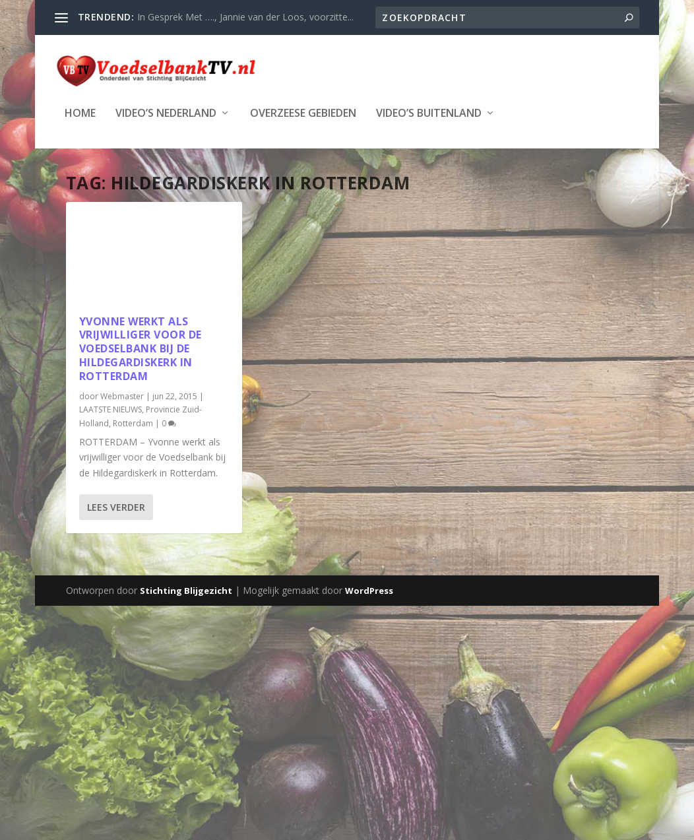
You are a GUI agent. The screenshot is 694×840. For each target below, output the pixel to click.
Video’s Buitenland (429, 112)
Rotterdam (133, 422)
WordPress (369, 589)
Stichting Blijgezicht (186, 589)
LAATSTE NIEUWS (110, 408)
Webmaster (122, 394)
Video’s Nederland (165, 112)
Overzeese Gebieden (303, 112)
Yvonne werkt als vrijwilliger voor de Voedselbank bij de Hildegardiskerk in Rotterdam (140, 347)
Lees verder (116, 506)
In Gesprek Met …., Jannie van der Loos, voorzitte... (245, 17)
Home (80, 112)
